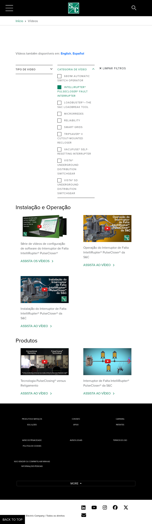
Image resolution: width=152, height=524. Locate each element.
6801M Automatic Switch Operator (73, 78)
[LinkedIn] (83, 507)
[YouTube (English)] (94, 507)
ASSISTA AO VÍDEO (97, 265)
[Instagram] (105, 507)
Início (19, 21)
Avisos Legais (76, 440)
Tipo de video (26, 69)
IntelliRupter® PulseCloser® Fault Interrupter (72, 91)
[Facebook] (115, 507)
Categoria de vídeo (72, 69)
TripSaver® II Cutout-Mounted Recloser (70, 138)
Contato (76, 419)
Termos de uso (120, 440)
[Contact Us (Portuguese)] (83, 515)
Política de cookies (32, 446)
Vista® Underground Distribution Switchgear (68, 167)
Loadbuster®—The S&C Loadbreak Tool (74, 105)
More (74, 483)
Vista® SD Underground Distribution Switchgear (68, 186)
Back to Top (12, 519)
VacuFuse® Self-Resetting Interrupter (74, 151)
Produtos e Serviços (32, 419)
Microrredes (70, 114)
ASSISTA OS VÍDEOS (35, 261)
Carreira (120, 419)
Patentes (120, 424)
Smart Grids (70, 127)
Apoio (76, 424)
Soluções (32, 424)
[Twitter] (126, 507)
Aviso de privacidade (32, 440)
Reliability (68, 120)
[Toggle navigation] (9, 8)
